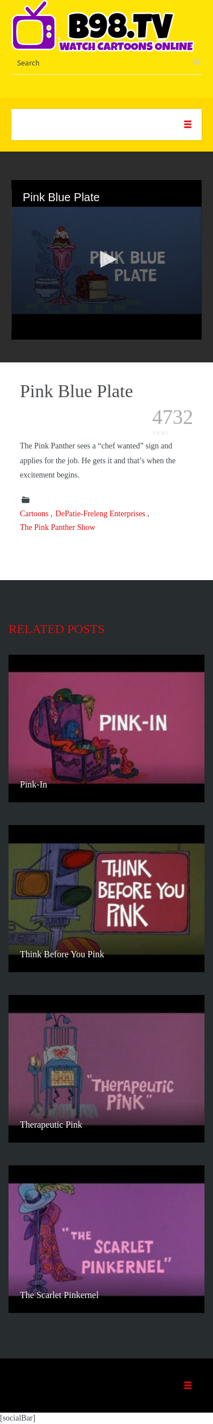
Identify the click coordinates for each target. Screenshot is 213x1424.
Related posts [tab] (57, 629)
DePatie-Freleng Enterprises (100, 513)
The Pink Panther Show (57, 527)
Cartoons (34, 513)
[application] (106, 260)
